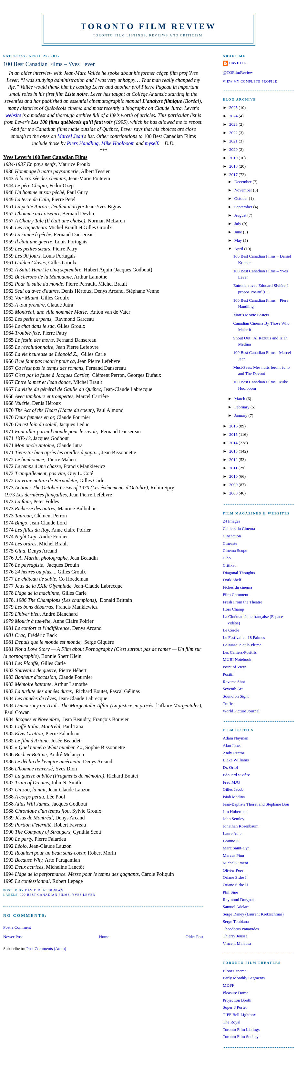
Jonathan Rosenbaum (241, 826)
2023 (234, 124)
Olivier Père (233, 870)
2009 (234, 484)
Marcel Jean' (70, 136)
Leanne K (231, 840)
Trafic (228, 703)
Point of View (234, 666)
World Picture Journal (241, 711)
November (243, 190)
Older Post (194, 936)
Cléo (227, 557)
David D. (237, 63)
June (238, 232)
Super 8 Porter (235, 1007)
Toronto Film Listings (241, 1029)
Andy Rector (233, 752)
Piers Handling (82, 143)
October (241, 198)
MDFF (228, 985)
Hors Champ (233, 609)
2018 (234, 166)
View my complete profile (250, 81)
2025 (234, 107)
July (238, 223)
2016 (234, 426)
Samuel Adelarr (236, 906)
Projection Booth (237, 1000)
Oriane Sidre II (235, 884)
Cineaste (230, 543)
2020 (234, 149)
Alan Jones (232, 745)
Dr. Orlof (230, 767)
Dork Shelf (232, 579)
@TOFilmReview (238, 72)
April (239, 248)
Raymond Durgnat (238, 899)
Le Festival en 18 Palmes (244, 637)
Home (104, 936)
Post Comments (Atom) (46, 948)
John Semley (233, 818)
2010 (234, 476)
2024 (234, 115)
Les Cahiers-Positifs (240, 652)
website (13, 115)
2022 (234, 132)
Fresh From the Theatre (242, 602)
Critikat (229, 565)
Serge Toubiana (236, 921)
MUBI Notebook (237, 659)
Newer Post (13, 936)
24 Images (231, 521)
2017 (234, 174)
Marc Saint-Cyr (236, 848)
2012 (234, 459)
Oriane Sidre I (235, 877)
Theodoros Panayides (241, 928)
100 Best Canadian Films (45, 894)
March (240, 398)
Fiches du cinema (237, 587)
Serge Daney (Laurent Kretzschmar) (253, 914)
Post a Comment (17, 927)
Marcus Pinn (233, 855)
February (242, 407)
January (241, 415)
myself (151, 143)
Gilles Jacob (233, 789)
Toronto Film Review (148, 26)
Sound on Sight (236, 696)
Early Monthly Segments (244, 977)
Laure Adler (233, 833)
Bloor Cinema (234, 970)
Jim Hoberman (235, 811)
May (238, 240)
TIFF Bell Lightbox (239, 1014)
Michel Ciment (235, 862)
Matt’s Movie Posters (251, 314)
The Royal (232, 1022)
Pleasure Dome (235, 992)
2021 (234, 141)
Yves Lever (83, 894)
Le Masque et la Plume (242, 644)
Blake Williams (236, 760)
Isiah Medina (234, 796)
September (243, 206)
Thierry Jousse (235, 936)
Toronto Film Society (241, 1036)
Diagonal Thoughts (239, 572)
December (243, 181)
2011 (234, 467)
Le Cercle (231, 630)
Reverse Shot (234, 681)
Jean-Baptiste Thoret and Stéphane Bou (256, 804)
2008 (234, 493)
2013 (234, 451)
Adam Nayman (235, 738)
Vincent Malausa (237, 943)
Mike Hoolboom (118, 143)
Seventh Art (233, 688)
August (241, 215)
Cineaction (232, 536)
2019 (234, 157)
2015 (234, 434)
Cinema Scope (235, 550)
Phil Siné (230, 892)
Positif (228, 674)
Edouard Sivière (236, 774)
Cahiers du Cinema (239, 528)
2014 (234, 442)
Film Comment (235, 594)
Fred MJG (231, 782)
